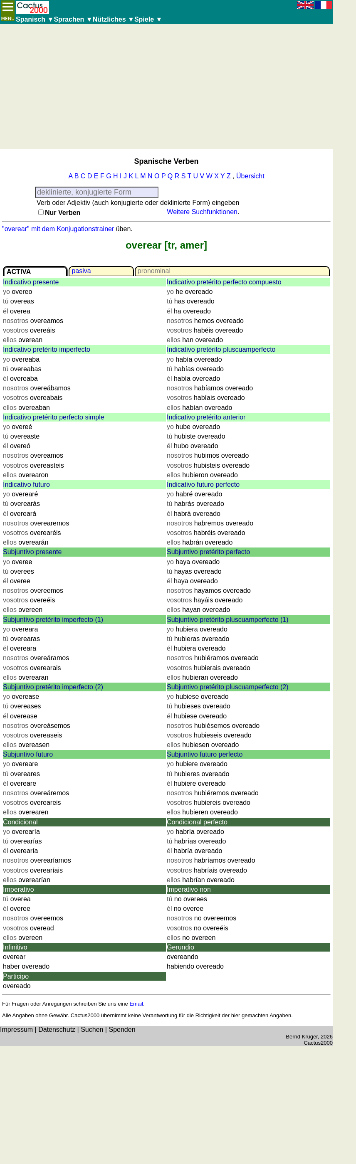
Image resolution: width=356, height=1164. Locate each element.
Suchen (92, 1029)
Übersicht (250, 176)
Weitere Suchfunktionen (202, 211)
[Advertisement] (166, 86)
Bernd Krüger (302, 1036)
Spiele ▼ (148, 19)
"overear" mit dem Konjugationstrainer (58, 228)
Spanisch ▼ (35, 19)
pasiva (81, 270)
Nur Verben (62, 212)
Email (136, 1004)
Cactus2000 (318, 1043)
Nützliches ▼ (113, 19)
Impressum (16, 1029)
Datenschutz (56, 1029)
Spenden (122, 1029)
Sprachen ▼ (73, 19)
